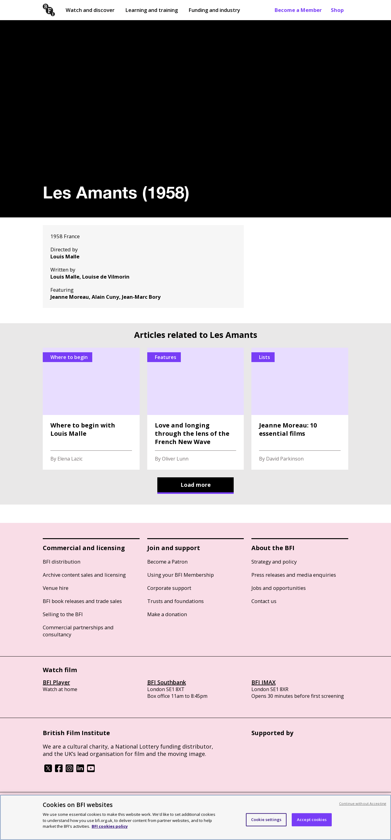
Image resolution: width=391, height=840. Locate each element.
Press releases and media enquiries (293, 574)
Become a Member (298, 9)
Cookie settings (266, 819)
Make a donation (167, 614)
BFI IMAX (263, 682)
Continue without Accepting (362, 803)
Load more (196, 484)
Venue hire (55, 587)
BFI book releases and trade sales (82, 601)
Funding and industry (214, 9)
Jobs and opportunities (278, 587)
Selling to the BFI (63, 614)
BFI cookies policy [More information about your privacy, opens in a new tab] (110, 826)
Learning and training (151, 9)
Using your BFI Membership (180, 574)
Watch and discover (90, 9)
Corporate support (169, 587)
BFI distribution (61, 561)
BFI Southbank (166, 682)
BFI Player (56, 682)
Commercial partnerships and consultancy (78, 631)
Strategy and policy (274, 561)
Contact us (263, 601)
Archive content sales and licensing (84, 574)
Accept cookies (312, 819)
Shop (337, 9)
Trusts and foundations (175, 601)
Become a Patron (167, 561)
